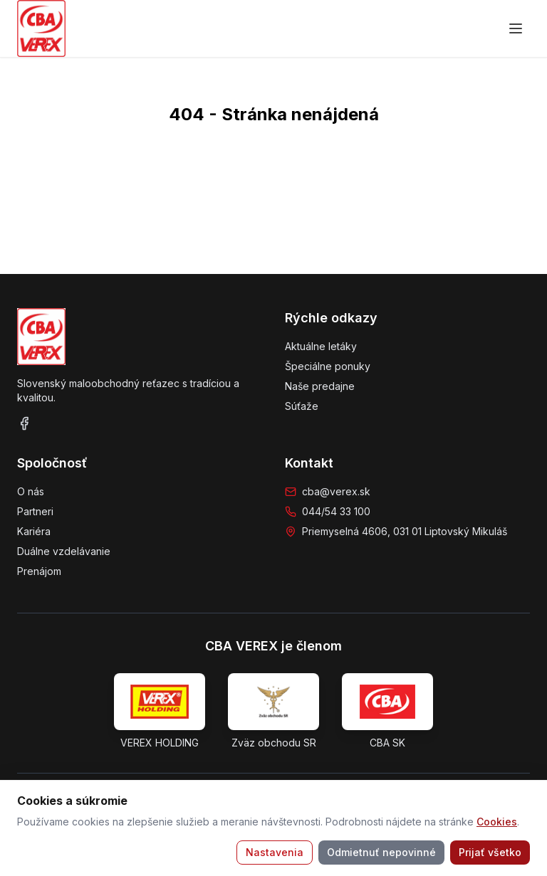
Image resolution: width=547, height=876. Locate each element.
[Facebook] (24, 423)
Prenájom (39, 571)
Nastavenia (274, 852)
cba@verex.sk (336, 491)
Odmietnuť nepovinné (381, 852)
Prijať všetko (490, 852)
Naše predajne (320, 386)
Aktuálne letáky (321, 346)
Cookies (496, 822)
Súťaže (301, 406)
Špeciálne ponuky (327, 366)
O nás (30, 491)
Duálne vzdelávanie (63, 551)
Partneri (35, 511)
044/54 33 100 (336, 511)
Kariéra (34, 531)
